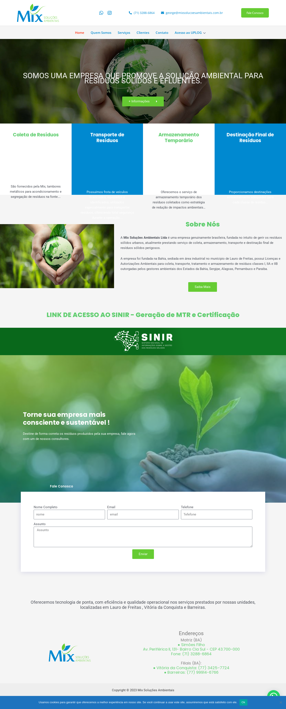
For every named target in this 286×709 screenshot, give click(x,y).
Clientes (143, 32)
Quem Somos (101, 32)
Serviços (124, 32)
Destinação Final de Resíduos (250, 140)
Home (79, 32)
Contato (162, 32)
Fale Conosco (255, 13)
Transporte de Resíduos (107, 140)
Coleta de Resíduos (36, 136)
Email (111, 507)
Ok (243, 702)
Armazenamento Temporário (178, 140)
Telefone (187, 507)
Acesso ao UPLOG (191, 32)
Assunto (40, 524)
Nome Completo (45, 507)
